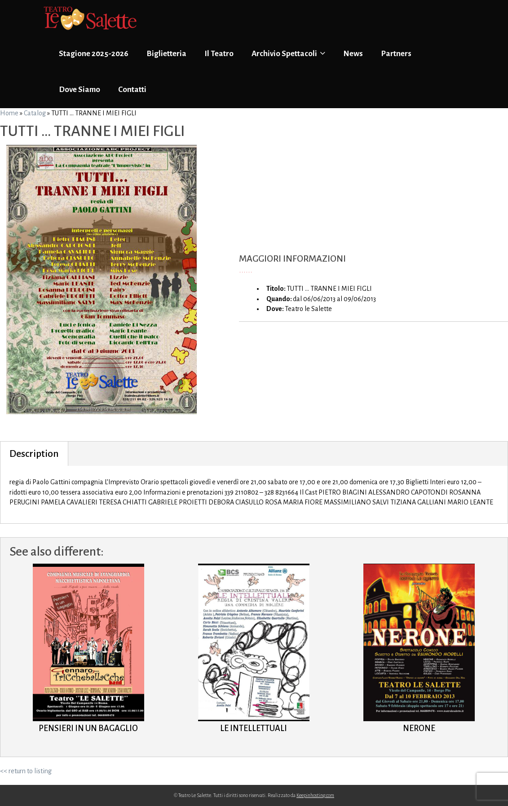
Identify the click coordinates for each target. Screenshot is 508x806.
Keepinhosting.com (315, 795)
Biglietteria (166, 53)
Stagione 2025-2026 (93, 53)
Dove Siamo (79, 89)
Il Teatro (219, 53)
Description (34, 453)
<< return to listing (26, 771)
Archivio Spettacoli (288, 53)
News (353, 53)
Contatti (132, 89)
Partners (396, 53)
